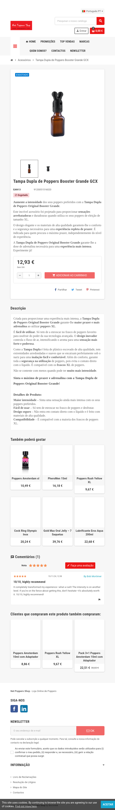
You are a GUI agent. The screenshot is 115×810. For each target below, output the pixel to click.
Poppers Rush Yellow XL (89, 480)
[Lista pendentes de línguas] (92, 11)
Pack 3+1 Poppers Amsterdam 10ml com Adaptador (89, 657)
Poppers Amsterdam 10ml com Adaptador (25, 655)
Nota (24, 565)
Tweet (76, 289)
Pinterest (93, 289)
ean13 (17, 189)
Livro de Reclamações (24, 777)
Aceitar (108, 804)
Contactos (18, 792)
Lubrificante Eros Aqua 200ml (89, 532)
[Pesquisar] (79, 21)
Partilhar (61, 289)
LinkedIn (24, 708)
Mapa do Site (20, 787)
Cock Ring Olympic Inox (25, 532)
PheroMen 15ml (57, 478)
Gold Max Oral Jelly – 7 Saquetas (57, 532)
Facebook (14, 708)
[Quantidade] (29, 275)
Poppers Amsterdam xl (25, 478)
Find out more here (26, 806)
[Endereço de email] (43, 730)
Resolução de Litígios (24, 782)
